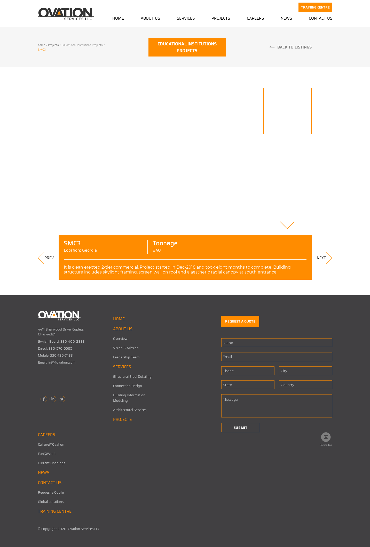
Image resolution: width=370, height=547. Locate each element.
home (41, 45)
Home (118, 18)
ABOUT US (122, 329)
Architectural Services (129, 410)
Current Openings (51, 463)
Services (186, 18)
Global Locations (51, 501)
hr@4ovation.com (61, 362)
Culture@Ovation (51, 444)
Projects (220, 18)
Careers (255, 18)
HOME (119, 319)
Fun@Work (47, 453)
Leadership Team (126, 357)
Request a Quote (51, 492)
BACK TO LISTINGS (294, 47)
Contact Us (320, 18)
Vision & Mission (126, 348)
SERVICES (122, 367)
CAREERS (46, 435)
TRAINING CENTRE (315, 7)
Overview (120, 338)
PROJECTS (122, 419)
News (286, 18)
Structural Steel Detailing (132, 376)
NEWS (43, 473)
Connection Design (127, 386)
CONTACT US (49, 483)
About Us (150, 18)
